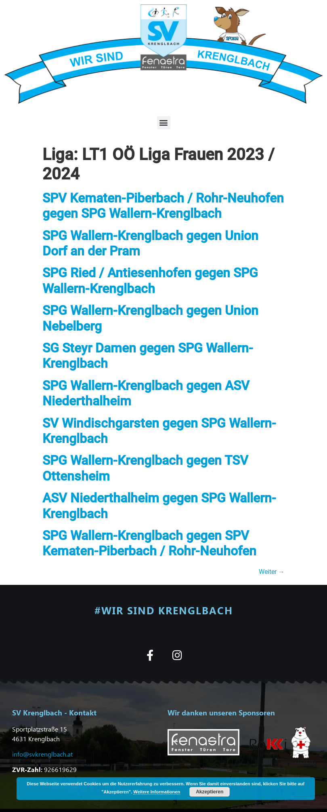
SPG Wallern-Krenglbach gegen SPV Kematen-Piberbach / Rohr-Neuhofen (149, 543)
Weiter (272, 572)
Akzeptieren (209, 792)
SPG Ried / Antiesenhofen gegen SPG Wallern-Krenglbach (150, 280)
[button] (163, 122)
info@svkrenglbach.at (42, 754)
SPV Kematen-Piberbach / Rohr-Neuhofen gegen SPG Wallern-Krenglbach (163, 205)
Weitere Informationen (156, 791)
